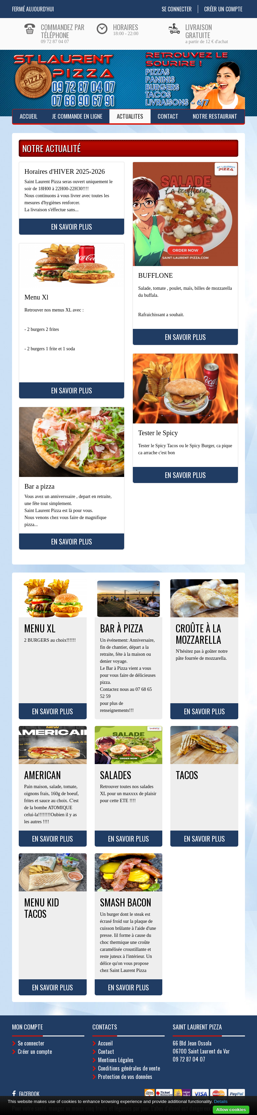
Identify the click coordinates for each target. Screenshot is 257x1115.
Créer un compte (223, 9)
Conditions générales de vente (129, 1068)
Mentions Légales (116, 1060)
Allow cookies (231, 1109)
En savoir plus (71, 227)
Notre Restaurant (215, 116)
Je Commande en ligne (77, 116)
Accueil (28, 116)
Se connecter (177, 9)
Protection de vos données (125, 1077)
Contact (168, 116)
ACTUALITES (130, 116)
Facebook (29, 1094)
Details (221, 1101)
